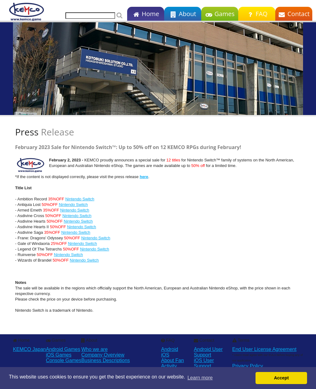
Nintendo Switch (79, 199)
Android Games (63, 349)
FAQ (256, 14)
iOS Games (59, 354)
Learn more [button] (200, 377)
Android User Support (208, 352)
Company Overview (102, 354)
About (182, 14)
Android (169, 349)
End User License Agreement (264, 349)
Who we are (94, 349)
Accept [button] (281, 377)
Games (220, 14)
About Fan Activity (172, 363)
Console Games (63, 360)
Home (145, 14)
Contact (294, 14)
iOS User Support (204, 363)
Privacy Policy (247, 366)
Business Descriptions (105, 360)
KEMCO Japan (29, 349)
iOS (165, 354)
